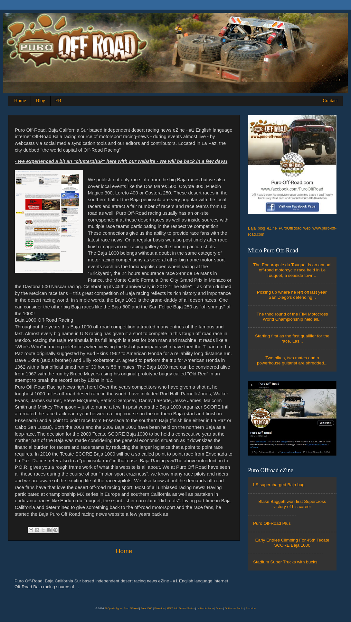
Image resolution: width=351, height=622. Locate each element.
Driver (219, 608)
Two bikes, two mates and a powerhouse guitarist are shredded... (292, 360)
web (306, 228)
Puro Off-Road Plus (272, 523)
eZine (272, 228)
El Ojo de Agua (113, 608)
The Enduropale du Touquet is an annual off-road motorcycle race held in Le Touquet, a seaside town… (292, 270)
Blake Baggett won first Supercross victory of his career (292, 504)
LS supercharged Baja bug (279, 484)
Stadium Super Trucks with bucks (285, 562)
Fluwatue (159, 608)
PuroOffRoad (290, 228)
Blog (40, 100)
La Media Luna (205, 608)
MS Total (172, 608)
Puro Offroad (131, 608)
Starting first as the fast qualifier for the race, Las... (292, 339)
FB (58, 100)
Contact (330, 100)
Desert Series (186, 608)
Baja (252, 228)
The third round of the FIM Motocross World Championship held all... (292, 317)
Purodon (250, 608)
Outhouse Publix (234, 608)
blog (261, 228)
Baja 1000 (146, 608)
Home (20, 100)
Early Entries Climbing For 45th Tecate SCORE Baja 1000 (292, 543)
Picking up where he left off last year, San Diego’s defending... (292, 295)
